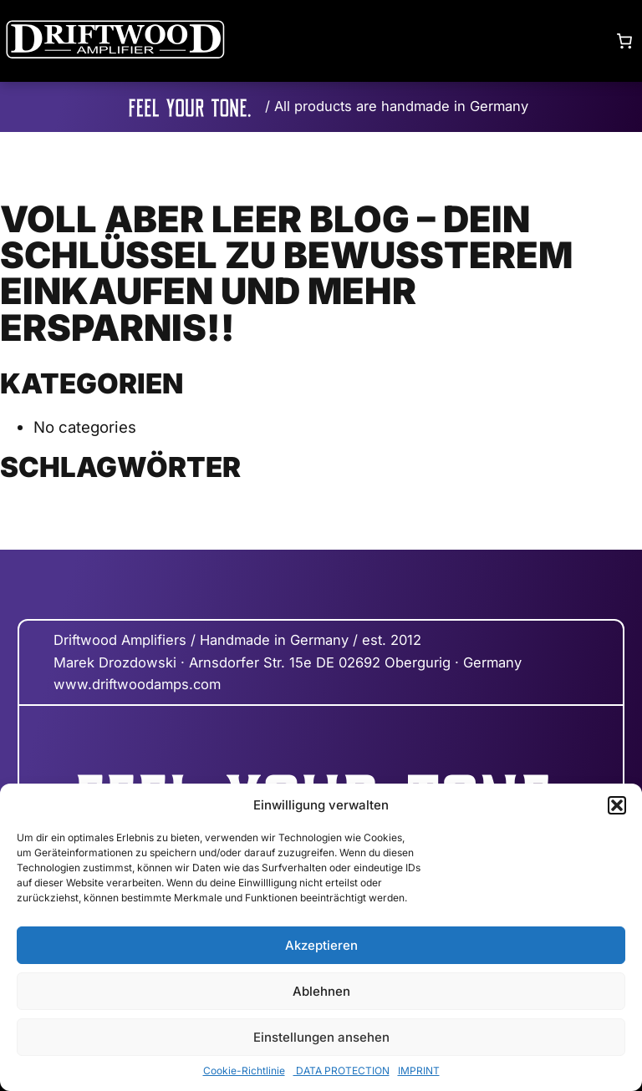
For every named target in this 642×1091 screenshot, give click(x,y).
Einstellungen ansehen (321, 1037)
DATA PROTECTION (341, 1070)
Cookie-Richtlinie (244, 1070)
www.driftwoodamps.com (137, 684)
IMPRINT (419, 1070)
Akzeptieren (321, 945)
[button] (617, 805)
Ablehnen (321, 991)
